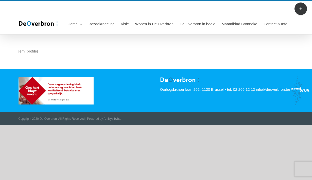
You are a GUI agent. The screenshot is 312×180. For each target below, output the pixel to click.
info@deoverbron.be (111, 6)
